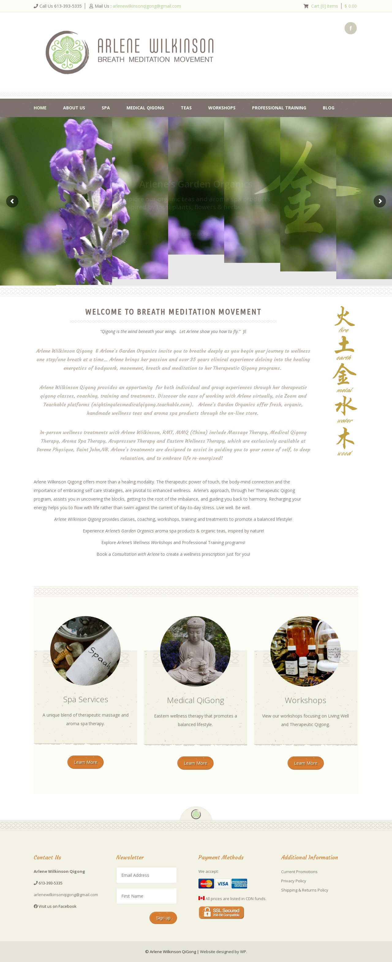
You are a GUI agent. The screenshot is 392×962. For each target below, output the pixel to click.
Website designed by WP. (223, 951)
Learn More (85, 762)
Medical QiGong (145, 108)
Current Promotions (299, 871)
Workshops (222, 108)
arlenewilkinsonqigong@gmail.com (147, 6)
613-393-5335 (50, 883)
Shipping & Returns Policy (304, 890)
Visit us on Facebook (58, 906)
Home (40, 108)
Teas (186, 108)
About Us (74, 108)
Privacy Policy (293, 881)
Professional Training (279, 108)
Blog (328, 108)
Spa (106, 108)
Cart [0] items (324, 6)
